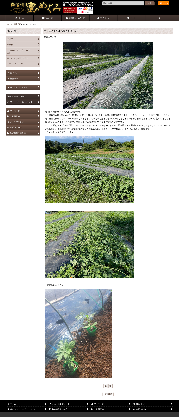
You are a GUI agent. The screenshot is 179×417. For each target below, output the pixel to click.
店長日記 (108, 394)
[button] (159, 18)
